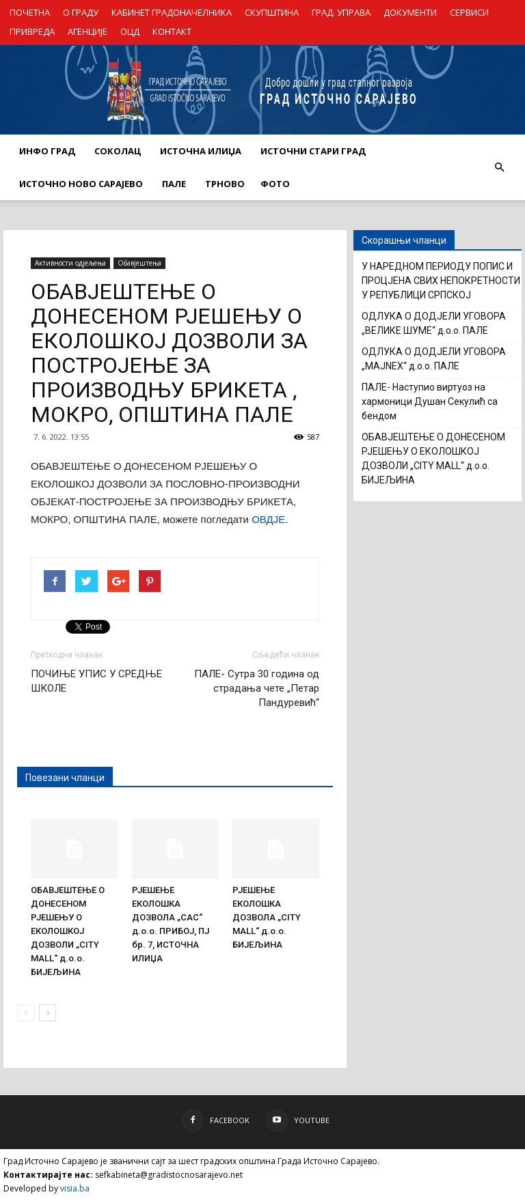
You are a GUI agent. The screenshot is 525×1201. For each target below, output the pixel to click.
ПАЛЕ (174, 184)
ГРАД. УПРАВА (341, 12)
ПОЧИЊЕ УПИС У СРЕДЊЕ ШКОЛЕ (96, 681)
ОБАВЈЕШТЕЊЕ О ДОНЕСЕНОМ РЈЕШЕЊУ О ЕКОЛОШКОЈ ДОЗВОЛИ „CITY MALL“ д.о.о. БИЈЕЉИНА (68, 931)
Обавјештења (139, 263)
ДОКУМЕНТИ (410, 12)
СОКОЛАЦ (117, 151)
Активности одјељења (70, 263)
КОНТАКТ (171, 31)
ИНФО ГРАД (47, 151)
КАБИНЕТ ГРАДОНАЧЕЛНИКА (171, 12)
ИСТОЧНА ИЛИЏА (200, 151)
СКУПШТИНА (272, 12)
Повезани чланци (65, 777)
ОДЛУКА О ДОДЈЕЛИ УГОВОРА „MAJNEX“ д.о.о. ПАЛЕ (434, 358)
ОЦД (129, 31)
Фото (275, 184)
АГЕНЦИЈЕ (87, 31)
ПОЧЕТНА (30, 12)
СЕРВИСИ (469, 12)
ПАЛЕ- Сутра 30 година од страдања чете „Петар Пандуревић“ (256, 688)
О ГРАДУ (80, 12)
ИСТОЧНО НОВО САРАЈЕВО (81, 184)
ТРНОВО (225, 184)
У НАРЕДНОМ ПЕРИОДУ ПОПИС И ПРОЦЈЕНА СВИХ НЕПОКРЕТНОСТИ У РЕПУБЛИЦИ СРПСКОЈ (441, 280)
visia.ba (75, 1188)
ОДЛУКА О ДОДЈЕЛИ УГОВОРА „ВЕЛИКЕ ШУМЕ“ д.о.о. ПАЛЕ (434, 323)
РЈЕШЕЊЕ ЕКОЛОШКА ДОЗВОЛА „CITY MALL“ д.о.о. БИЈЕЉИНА (266, 917)
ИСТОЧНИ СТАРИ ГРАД (313, 151)
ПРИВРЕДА (32, 31)
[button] (499, 167)
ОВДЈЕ (268, 519)
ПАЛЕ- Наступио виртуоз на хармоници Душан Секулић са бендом (430, 401)
